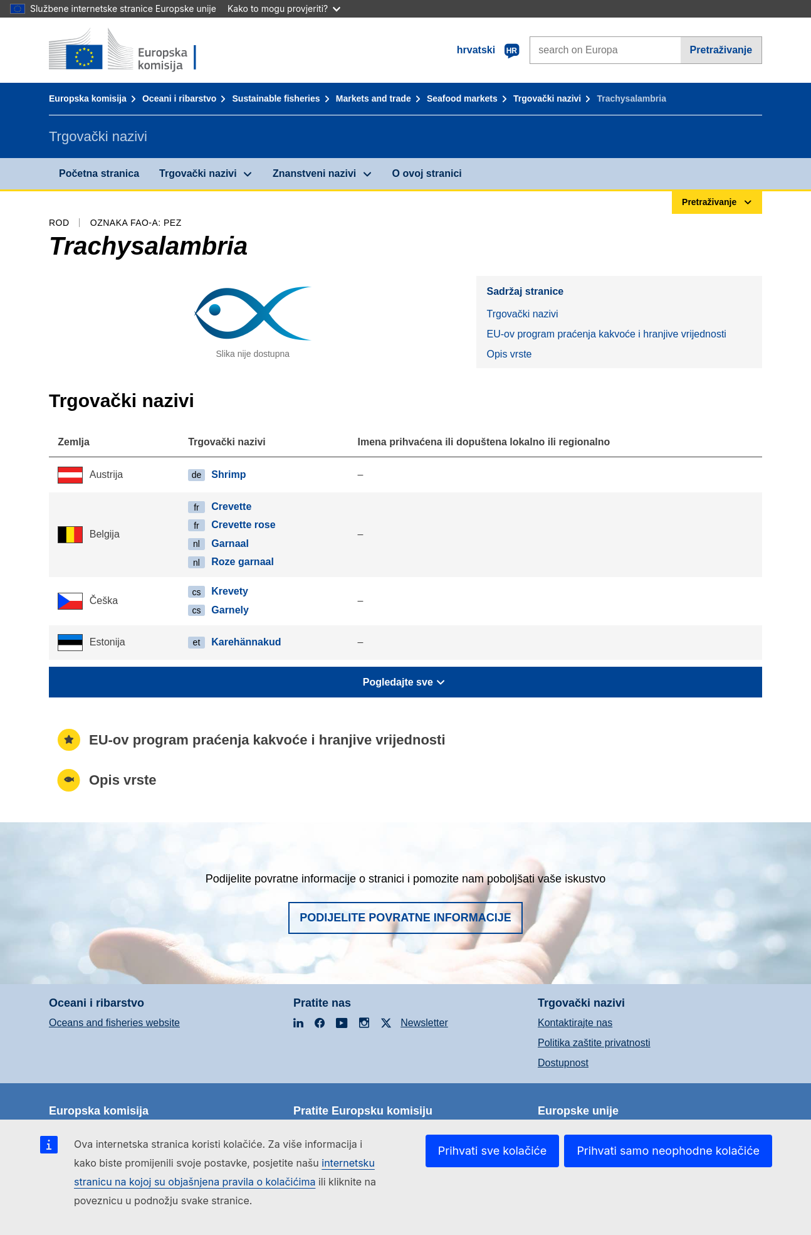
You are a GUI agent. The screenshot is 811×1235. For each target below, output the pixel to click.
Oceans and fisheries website (114, 1022)
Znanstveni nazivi (314, 173)
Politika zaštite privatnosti (594, 1042)
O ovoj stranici (427, 173)
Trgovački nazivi (547, 98)
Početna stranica (99, 173)
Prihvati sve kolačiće (492, 1150)
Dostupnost (563, 1062)
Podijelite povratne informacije (405, 917)
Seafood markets (462, 98)
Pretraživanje (721, 50)
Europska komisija (88, 98)
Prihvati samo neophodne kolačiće (668, 1150)
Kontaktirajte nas (575, 1022)
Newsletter (424, 1022)
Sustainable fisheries (276, 98)
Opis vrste (508, 354)
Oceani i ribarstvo (179, 98)
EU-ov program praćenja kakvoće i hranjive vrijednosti (606, 334)
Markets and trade (373, 98)
